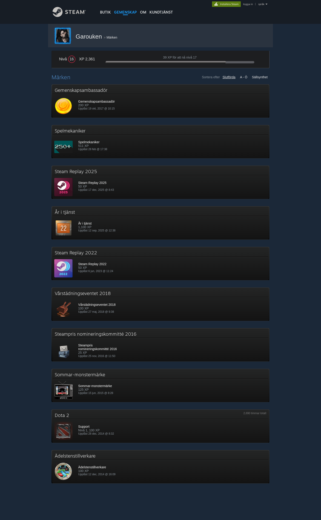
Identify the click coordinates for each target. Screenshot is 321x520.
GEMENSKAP (125, 12)
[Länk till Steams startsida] (72, 16)
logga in (248, 4)
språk (261, 4)
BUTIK (105, 12)
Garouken (89, 36)
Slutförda (229, 77)
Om (143, 12)
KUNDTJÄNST (161, 12)
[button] (160, 101)
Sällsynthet (260, 77)
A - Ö (243, 77)
